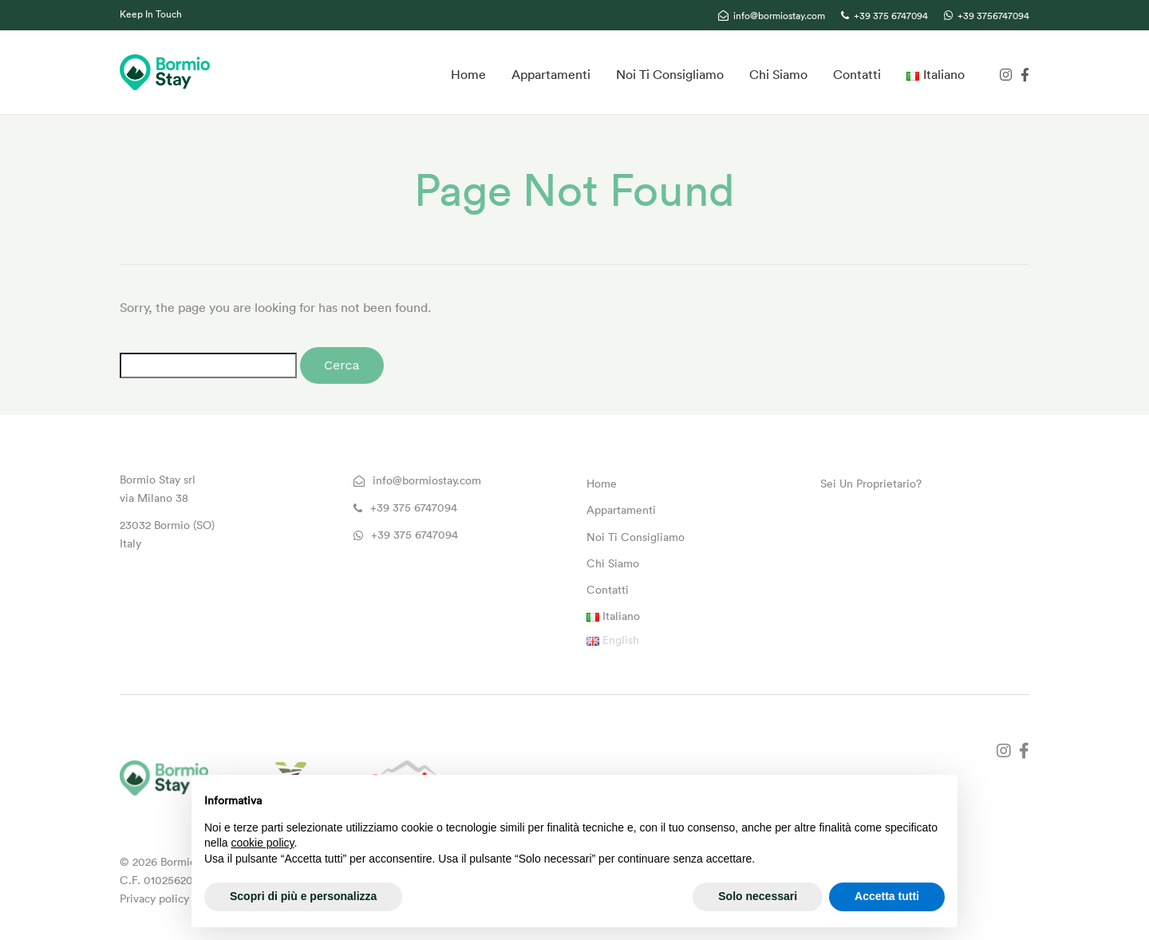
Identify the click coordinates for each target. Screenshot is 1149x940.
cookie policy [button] (262, 842)
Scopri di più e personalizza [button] (303, 896)
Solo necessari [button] (757, 896)
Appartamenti (550, 74)
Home (468, 74)
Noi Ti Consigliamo (670, 74)
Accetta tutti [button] (887, 896)
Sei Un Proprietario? (871, 483)
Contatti (857, 74)
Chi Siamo (778, 74)
